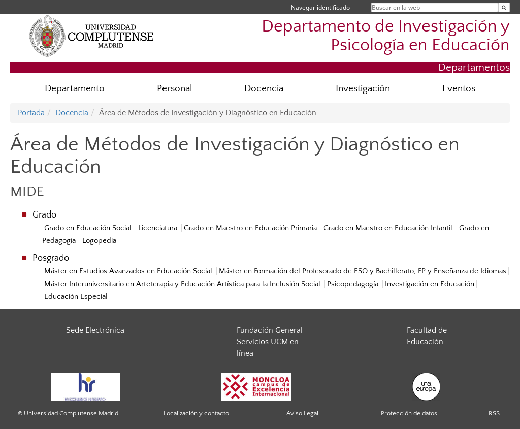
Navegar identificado (320, 7)
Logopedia (99, 240)
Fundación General (270, 330)
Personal (174, 88)
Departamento (75, 88)
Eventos (458, 88)
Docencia (263, 88)
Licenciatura (157, 228)
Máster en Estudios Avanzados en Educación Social (128, 271)
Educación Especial (76, 296)
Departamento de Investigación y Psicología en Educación (386, 36)
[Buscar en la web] (504, 7)
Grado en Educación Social (88, 228)
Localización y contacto (196, 413)
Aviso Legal (302, 413)
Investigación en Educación (429, 284)
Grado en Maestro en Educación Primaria (250, 228)
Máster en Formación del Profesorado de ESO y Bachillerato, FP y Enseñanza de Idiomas (362, 271)
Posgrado (50, 258)
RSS (494, 413)
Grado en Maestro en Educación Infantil (387, 228)
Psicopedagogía (352, 284)
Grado (44, 215)
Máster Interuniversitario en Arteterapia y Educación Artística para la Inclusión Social (182, 284)
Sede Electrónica (95, 330)
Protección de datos (409, 413)
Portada (31, 112)
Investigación (363, 88)
